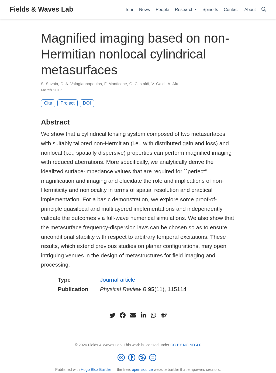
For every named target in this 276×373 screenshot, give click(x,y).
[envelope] (133, 315)
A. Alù (173, 84)
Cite (48, 103)
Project (67, 103)
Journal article (117, 280)
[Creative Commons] (138, 357)
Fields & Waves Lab (41, 9)
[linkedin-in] (143, 315)
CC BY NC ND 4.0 (185, 345)
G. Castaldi (139, 84)
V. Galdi (158, 84)
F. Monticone (115, 84)
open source (142, 369)
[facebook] (123, 315)
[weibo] (164, 315)
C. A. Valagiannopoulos (81, 84)
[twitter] (112, 315)
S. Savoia (49, 84)
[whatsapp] (153, 315)
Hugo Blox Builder (96, 369)
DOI (87, 103)
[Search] (263, 9)
